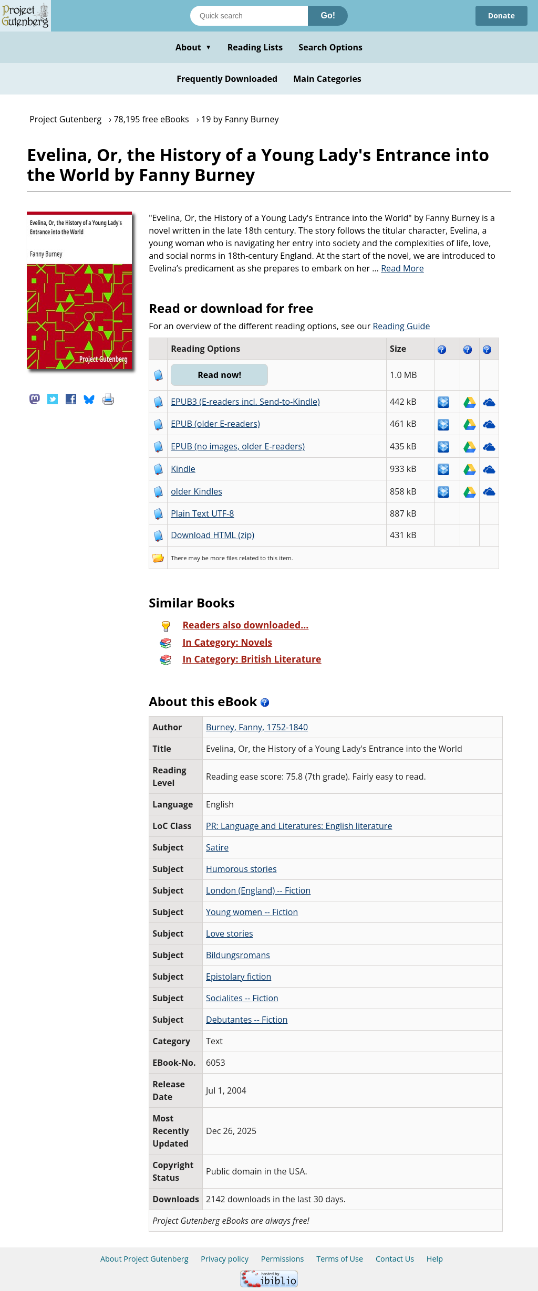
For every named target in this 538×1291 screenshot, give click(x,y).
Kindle (183, 469)
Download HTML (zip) (212, 535)
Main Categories (327, 79)
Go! (327, 15)
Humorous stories (241, 869)
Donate (501, 15)
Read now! (219, 375)
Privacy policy (225, 1259)
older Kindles (196, 491)
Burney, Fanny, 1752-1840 (257, 727)
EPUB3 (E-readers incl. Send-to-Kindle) (245, 401)
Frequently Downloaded (227, 79)
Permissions (282, 1259)
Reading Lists (255, 47)
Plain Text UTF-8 (202, 513)
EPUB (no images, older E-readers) (238, 446)
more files (223, 558)
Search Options (330, 47)
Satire (217, 847)
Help (435, 1259)
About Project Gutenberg (144, 1259)
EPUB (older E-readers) (215, 423)
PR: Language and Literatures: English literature (299, 826)
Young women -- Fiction (252, 912)
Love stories (229, 933)
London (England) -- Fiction (258, 890)
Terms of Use (339, 1259)
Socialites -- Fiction (242, 998)
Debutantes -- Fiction (246, 1019)
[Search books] (249, 16)
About (193, 47)
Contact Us (395, 1259)
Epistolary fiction (238, 976)
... (398, 268)
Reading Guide (401, 326)
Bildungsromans (238, 955)
